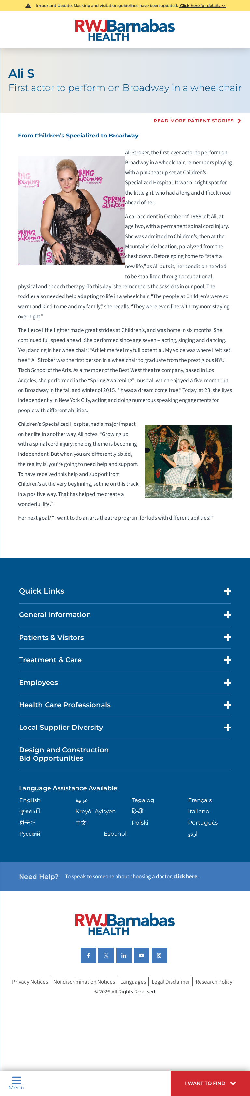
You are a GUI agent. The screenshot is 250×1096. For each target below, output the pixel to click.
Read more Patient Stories (194, 121)
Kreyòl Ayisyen (96, 811)
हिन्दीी (137, 811)
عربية (82, 800)
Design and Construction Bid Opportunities (64, 753)
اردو (193, 833)
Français (200, 800)
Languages (133, 981)
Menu (16, 1083)
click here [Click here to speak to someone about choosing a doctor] (185, 876)
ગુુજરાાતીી (30, 811)
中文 (81, 822)
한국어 (27, 822)
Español (115, 833)
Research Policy (214, 981)
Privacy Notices (30, 981)
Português (203, 822)
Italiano (198, 811)
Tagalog (143, 800)
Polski (140, 822)
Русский (29, 833)
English (30, 800)
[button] (210, 1083)
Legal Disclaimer (171, 981)
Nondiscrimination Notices (84, 981)
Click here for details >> (202, 5)
